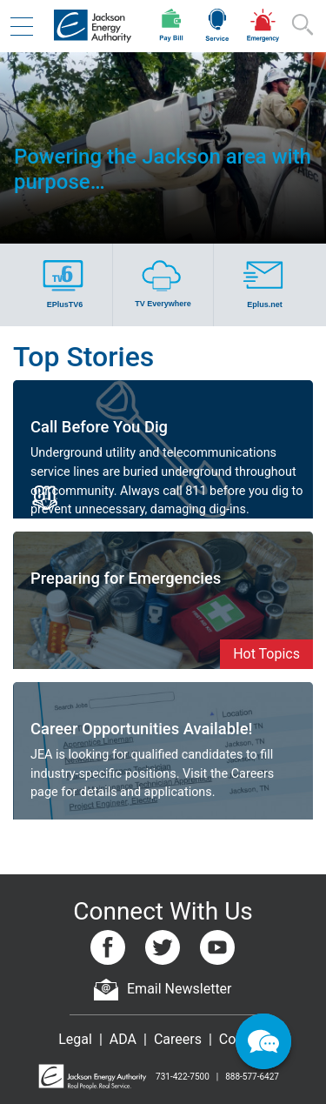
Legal (75, 1039)
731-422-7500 (183, 1076)
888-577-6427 (252, 1076)
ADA (123, 1039)
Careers (178, 1039)
